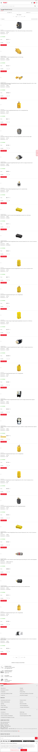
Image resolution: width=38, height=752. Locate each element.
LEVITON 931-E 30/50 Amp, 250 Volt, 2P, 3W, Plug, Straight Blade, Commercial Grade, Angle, (16, 136)
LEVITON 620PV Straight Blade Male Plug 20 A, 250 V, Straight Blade (12, 453)
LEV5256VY (2, 109)
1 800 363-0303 (11, 728)
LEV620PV (2, 452)
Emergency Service (8, 666)
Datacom (21, 701)
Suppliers (22, 689)
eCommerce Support (24, 695)
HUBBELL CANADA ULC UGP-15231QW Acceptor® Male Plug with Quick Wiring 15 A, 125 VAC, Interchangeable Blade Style (19, 560)
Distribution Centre (4, 689)
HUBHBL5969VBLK (4, 240)
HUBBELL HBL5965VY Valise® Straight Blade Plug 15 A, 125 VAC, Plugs (12, 57)
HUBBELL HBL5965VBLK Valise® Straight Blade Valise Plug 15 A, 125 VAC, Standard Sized (15, 586)
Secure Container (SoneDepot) (7, 715)
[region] (19, 747)
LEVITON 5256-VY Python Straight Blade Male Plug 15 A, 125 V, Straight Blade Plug (14, 110)
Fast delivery (7, 675)
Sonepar (21, 688)
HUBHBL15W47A (3, 82)
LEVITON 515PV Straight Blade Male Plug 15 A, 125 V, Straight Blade (12, 294)
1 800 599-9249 (7, 726)
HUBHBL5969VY (3, 214)
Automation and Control (5, 700)
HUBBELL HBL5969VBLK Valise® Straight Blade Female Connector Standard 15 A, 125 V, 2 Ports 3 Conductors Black (19, 242)
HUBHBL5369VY (3, 531)
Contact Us (3, 695)
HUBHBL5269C (3, 638)
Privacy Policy (22, 691)
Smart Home (3, 705)
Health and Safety (4, 707)
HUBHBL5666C (3, 161)
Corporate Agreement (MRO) (25, 715)
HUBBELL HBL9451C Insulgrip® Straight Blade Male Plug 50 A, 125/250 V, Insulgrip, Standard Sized (17, 347)
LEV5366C (2, 188)
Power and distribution (5, 701)
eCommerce (3, 712)
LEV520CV (2, 479)
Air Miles (6, 679)
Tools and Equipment (24, 705)
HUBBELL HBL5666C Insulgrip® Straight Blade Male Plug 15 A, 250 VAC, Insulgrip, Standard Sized (17, 162)
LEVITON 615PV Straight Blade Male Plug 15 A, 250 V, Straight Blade (12, 612)
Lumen (19, 685)
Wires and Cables (23, 703)
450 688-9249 (6, 724)
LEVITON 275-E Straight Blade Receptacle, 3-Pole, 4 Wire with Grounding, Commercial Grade (16, 30)
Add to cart (3, 71)
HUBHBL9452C (3, 425)
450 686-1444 (5, 727)
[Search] (19, 6)
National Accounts (23, 713)
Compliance (3, 691)
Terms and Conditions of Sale (6, 693)
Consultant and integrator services (7, 717)
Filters (9, 12)
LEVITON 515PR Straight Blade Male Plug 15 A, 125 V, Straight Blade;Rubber (13, 506)
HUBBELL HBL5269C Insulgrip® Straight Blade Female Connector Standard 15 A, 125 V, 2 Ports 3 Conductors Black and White (19, 639)
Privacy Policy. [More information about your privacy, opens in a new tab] (20, 747)
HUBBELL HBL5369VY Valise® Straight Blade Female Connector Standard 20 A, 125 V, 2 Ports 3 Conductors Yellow (18, 533)
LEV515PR (2, 505)
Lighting (2, 703)
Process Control (23, 700)
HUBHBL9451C (3, 346)
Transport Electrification (24, 707)
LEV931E (2, 135)
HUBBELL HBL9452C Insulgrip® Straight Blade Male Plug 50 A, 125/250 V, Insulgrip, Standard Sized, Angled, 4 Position (19, 427)
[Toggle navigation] (1, 3)
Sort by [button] (28, 12)
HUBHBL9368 (3, 398)
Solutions (19, 709)
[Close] (36, 743)
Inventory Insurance (5, 713)
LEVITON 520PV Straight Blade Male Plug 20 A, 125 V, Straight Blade (12, 373)
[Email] (18, 738)
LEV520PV (2, 372)
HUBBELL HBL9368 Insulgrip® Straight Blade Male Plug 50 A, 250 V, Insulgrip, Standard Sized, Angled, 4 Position (18, 400)
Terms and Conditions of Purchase (26, 693)
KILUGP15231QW (3, 558)
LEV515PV (2, 293)
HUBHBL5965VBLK (4, 585)
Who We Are (3, 688)
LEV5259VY (2, 320)
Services (19, 697)
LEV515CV (2, 267)
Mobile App (22, 712)
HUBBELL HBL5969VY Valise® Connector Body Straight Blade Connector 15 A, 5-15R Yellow (16, 215)
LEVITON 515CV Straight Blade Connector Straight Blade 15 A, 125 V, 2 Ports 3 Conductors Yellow (17, 268)
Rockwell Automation (8, 670)
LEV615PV (2, 611)
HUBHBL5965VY (3, 56)
